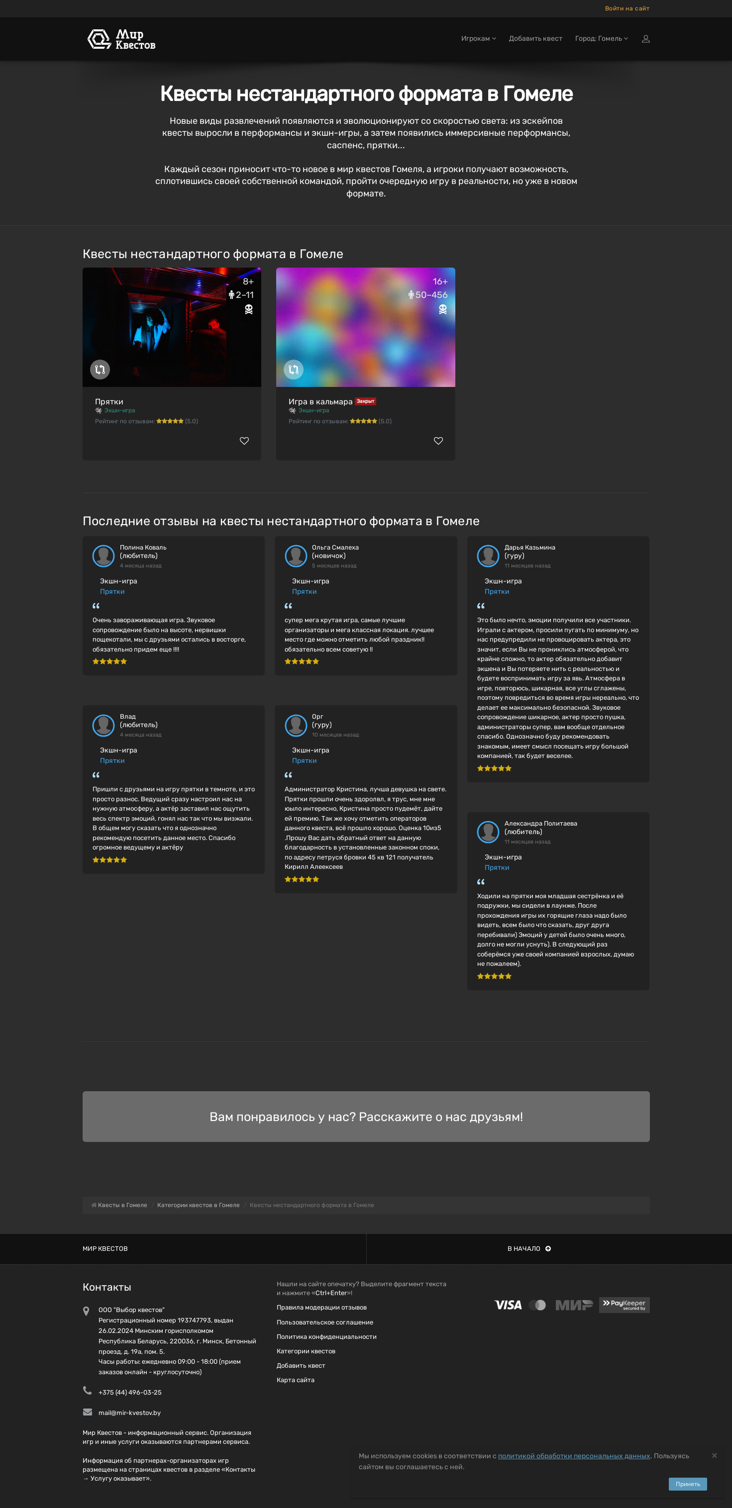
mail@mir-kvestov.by (130, 1412)
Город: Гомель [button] (601, 38)
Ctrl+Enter (331, 1293)
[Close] (715, 1455)
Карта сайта (295, 1380)
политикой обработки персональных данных (574, 1456)
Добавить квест (535, 38)
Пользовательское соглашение (325, 1322)
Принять (688, 1484)
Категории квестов (306, 1351)
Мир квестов (105, 1248)
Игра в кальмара (321, 401)
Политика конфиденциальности (327, 1336)
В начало (529, 1248)
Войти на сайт (627, 8)
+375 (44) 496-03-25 (130, 1392)
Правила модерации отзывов (322, 1307)
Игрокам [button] (478, 38)
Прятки (109, 401)
